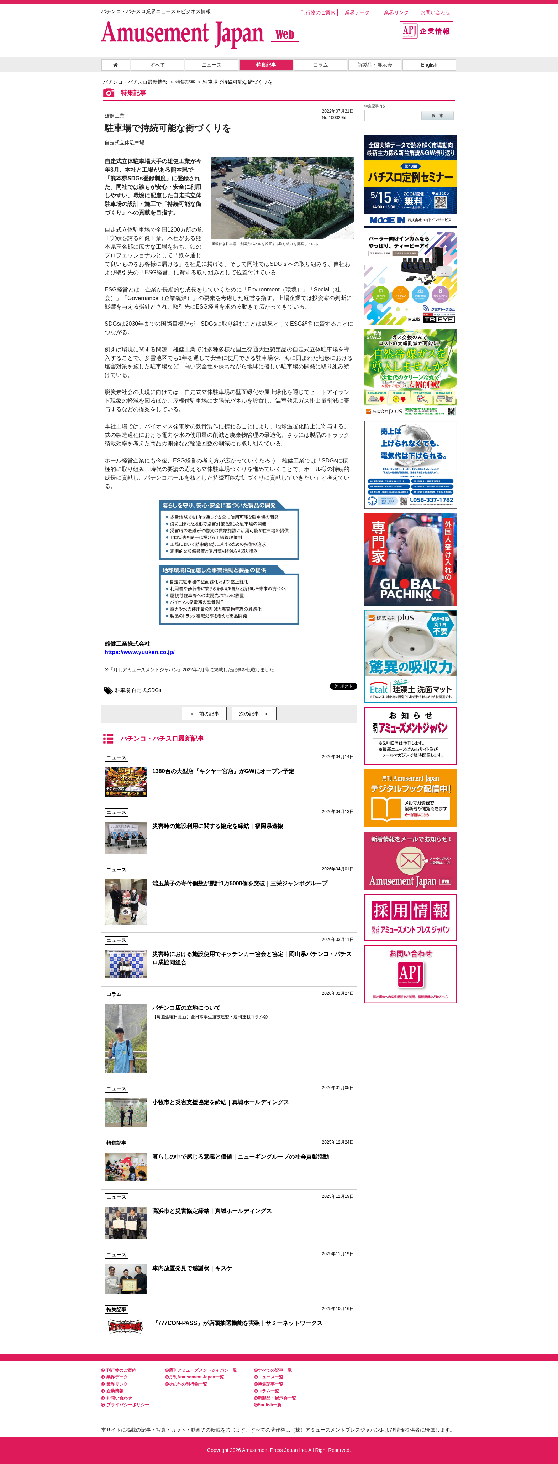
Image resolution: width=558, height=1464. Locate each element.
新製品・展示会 (374, 65)
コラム (320, 65)
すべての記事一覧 (273, 1370)
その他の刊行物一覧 (186, 1384)
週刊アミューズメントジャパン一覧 (201, 1370)
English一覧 (267, 1404)
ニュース (212, 65)
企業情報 (112, 1390)
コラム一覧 (266, 1390)
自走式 (139, 690)
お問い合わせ (436, 12)
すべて (157, 65)
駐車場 (122, 690)
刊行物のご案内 (318, 12)
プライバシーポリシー (125, 1404)
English (429, 65)
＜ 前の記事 (204, 714)
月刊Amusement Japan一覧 (194, 1377)
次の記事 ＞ (254, 714)
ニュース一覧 (268, 1377)
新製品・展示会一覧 (275, 1398)
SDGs (154, 690)
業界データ (357, 12)
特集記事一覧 (268, 1384)
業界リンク (396, 12)
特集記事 (266, 65)
